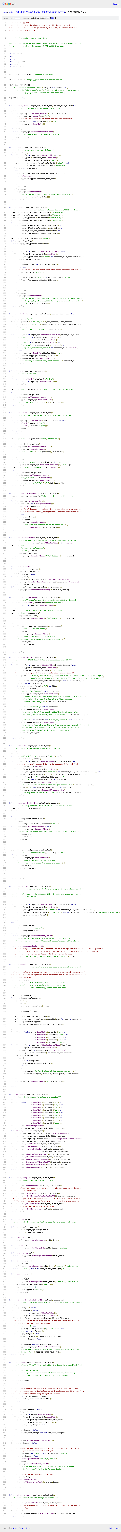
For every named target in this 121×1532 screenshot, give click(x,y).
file (53, 18)
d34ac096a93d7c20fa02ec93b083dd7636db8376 (40, 12)
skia (4, 12)
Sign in (116, 4)
